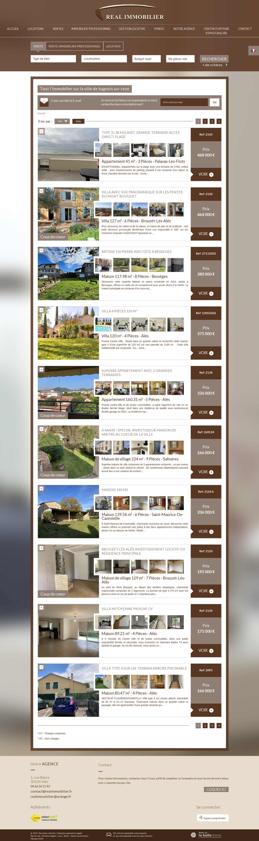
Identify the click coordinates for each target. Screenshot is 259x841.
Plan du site (35, 834)
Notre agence (183, 28)
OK (215, 100)
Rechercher (214, 57)
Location (113, 44)
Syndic (158, 28)
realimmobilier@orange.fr (51, 795)
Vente (38, 44)
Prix (62, 120)
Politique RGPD (37, 837)
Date (78, 119)
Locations (36, 28)
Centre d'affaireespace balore (215, 30)
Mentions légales (49, 834)
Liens (60, 834)
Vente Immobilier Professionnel (74, 44)
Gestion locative (130, 28)
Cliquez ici (216, 788)
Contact (245, 28)
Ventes (59, 28)
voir (206, 172)
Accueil (13, 28)
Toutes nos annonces (79, 834)
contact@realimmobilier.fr (51, 789)
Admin (66, 834)
